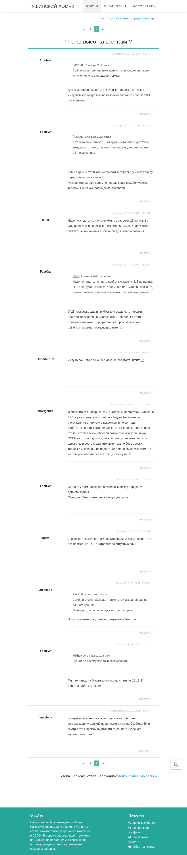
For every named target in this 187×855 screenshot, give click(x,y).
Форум (102, 18)
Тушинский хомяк (51, 5)
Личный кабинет (144, 822)
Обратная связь (143, 846)
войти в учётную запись (137, 776)
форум (92, 6)
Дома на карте (119, 18)
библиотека (115, 6)
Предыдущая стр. (143, 18)
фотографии (144, 6)
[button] (176, 764)
